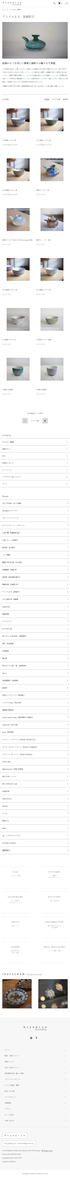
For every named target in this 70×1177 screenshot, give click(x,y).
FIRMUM (5, 791)
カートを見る (9, 1115)
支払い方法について (12, 1067)
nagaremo (6, 606)
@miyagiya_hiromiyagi (34, 974)
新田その (5, 821)
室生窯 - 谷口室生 (8, 547)
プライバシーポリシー (13, 1079)
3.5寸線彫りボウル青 (9, 290)
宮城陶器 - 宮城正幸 (9, 569)
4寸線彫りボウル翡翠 (44, 340)
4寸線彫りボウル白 (9, 340)
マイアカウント (10, 1097)
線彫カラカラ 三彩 (42, 190)
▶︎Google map (47, 1150)
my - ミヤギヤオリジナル (11, 835)
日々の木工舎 (7, 629)
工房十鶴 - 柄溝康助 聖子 (11, 533)
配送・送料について (12, 1055)
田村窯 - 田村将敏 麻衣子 (11, 577)
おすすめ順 (56, 99)
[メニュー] (66, 3)
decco (4, 673)
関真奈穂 (5, 614)
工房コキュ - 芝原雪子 (10, 540)
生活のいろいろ (8, 463)
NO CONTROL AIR (9, 784)
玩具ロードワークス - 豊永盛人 (13, 695)
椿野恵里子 (6, 850)
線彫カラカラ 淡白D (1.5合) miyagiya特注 (17, 240)
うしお (4, 813)
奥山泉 (4, 658)
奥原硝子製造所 (8, 710)
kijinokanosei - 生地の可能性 (12, 769)
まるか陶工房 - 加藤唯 (10, 599)
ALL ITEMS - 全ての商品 (11, 503)
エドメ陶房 (6, 555)
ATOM (12, 1091)
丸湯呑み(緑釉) (7, 389)
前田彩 (4, 688)
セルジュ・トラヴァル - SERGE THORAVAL (19, 739)
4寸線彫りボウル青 (9, 140)
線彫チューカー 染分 (43, 240)
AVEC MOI (6, 762)
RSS (6, 1091)
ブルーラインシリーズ (10, 518)
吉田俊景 (5, 651)
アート (4, 484)
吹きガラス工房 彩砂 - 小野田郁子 (14, 636)
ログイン (8, 1109)
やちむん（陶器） (8, 442)
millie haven (7, 798)
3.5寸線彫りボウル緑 (43, 140)
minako (5, 806)
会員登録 (8, 1103)
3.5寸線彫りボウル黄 (9, 190)
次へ (45, 420)
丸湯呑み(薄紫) (41, 389)
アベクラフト (7, 621)
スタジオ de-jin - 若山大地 (11, 702)
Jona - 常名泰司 (8, 732)
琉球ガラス (6, 449)
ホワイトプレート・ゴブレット (13, 525)
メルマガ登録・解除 (12, 1085)
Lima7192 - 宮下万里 (10, 725)
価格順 (65, 99)
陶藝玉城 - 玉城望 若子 (10, 584)
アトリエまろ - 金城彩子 (15, 9)
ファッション (7, 470)
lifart (4, 828)
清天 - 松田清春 (7, 643)
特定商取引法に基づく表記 (14, 1073)
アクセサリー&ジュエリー (11, 477)
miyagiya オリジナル (10, 510)
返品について (9, 1061)
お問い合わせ (9, 1120)
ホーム (4, 9)
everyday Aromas (9, 843)
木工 (4, 456)
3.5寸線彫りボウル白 (43, 290)
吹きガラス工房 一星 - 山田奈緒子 (14, 665)
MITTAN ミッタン (9, 776)
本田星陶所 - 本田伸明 (10, 680)
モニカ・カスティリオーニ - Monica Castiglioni (19, 747)
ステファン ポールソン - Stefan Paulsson (17, 754)
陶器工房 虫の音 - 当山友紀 (12, 562)
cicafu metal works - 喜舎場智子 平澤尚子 (17, 717)
